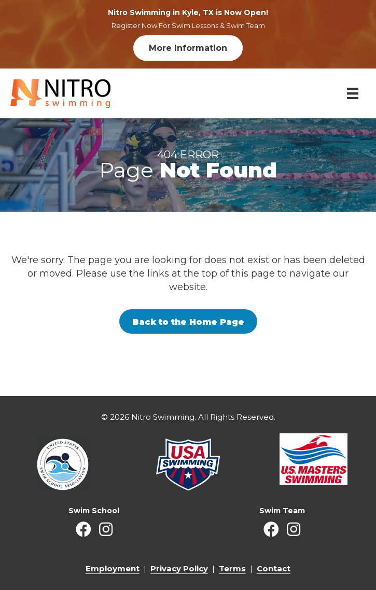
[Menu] (353, 93)
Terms (232, 568)
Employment (113, 568)
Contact (273, 568)
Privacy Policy (179, 568)
